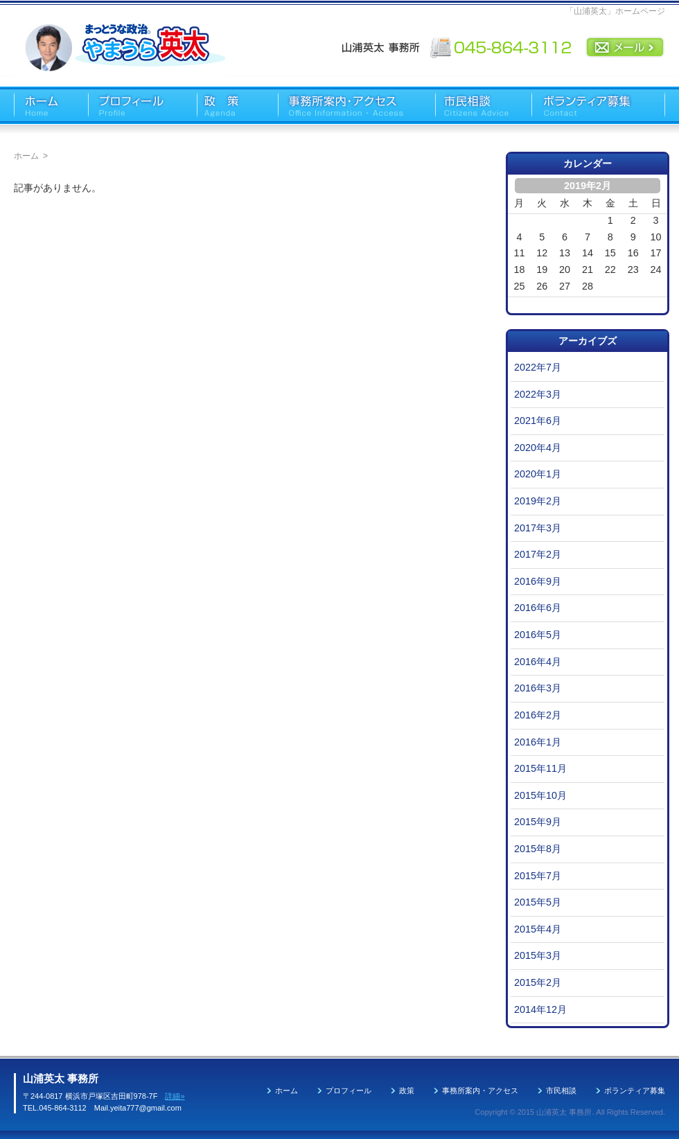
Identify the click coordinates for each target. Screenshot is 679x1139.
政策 (406, 1090)
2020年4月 (537, 447)
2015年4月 (537, 929)
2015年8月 (537, 848)
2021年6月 (537, 420)
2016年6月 (537, 607)
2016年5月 (537, 634)
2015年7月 (537, 875)
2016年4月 (537, 661)
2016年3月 (537, 688)
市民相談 (561, 1090)
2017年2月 (537, 554)
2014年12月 (540, 1009)
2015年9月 (537, 821)
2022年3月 (537, 394)
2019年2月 (537, 500)
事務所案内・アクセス (480, 1090)
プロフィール (348, 1090)
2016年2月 (537, 715)
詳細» (174, 1096)
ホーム (26, 156)
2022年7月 (537, 367)
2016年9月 (537, 581)
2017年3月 (537, 527)
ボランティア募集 (634, 1090)
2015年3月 (537, 955)
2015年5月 (537, 902)
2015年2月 (537, 982)
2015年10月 (540, 795)
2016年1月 (537, 742)
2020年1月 (537, 473)
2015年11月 (540, 768)
